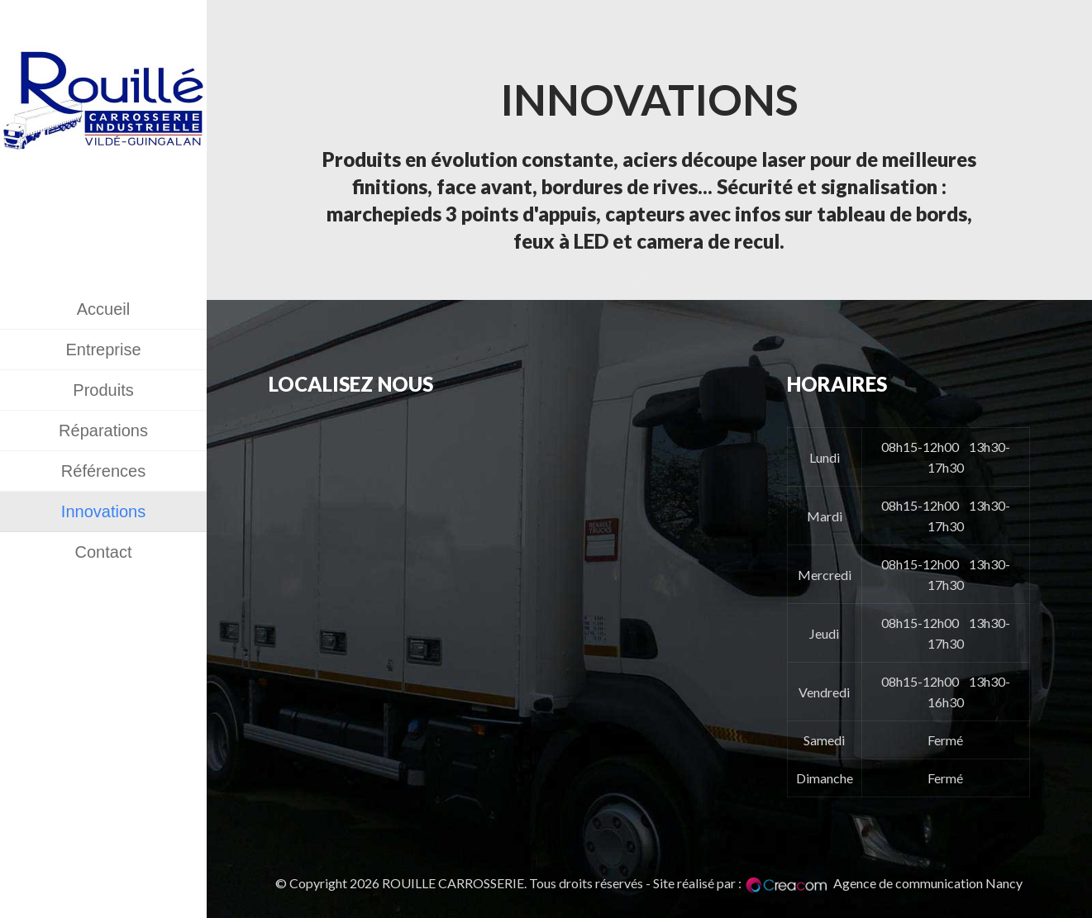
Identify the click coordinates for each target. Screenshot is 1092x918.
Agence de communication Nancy (928, 883)
